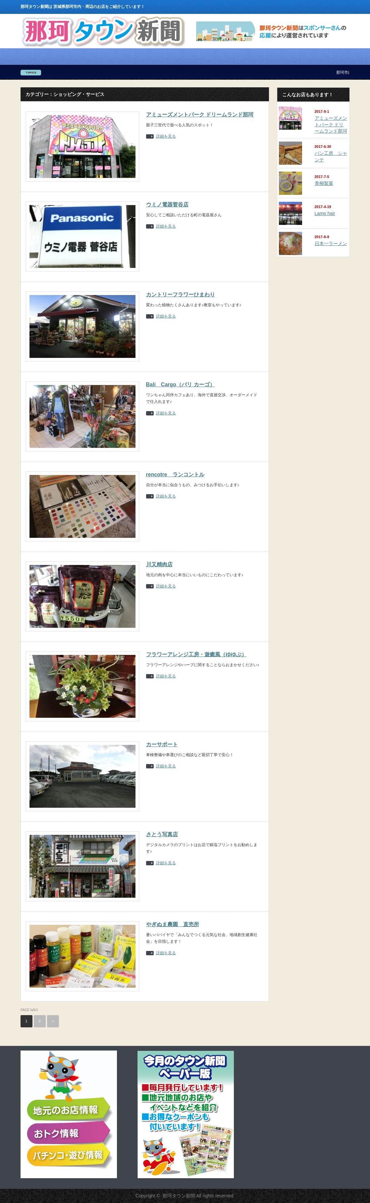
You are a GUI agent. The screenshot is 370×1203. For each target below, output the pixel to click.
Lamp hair (325, 213)
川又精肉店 (159, 564)
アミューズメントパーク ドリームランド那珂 (199, 114)
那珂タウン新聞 (179, 1195)
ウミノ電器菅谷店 (167, 204)
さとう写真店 (162, 834)
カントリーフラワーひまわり (180, 294)
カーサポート (162, 744)
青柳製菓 (324, 183)
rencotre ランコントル (175, 474)
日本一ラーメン (331, 243)
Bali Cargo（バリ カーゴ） (180, 384)
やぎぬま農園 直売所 (172, 924)
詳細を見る (166, 136)
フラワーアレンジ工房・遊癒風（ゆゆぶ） (196, 654)
